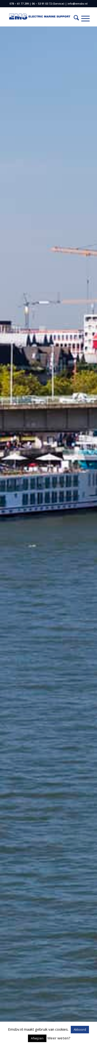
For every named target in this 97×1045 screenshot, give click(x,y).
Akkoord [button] (80, 1029)
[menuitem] (74, 18)
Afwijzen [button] (37, 1038)
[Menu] (83, 18)
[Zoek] (74, 18)
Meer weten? (58, 1038)
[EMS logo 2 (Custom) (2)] (40, 16)
